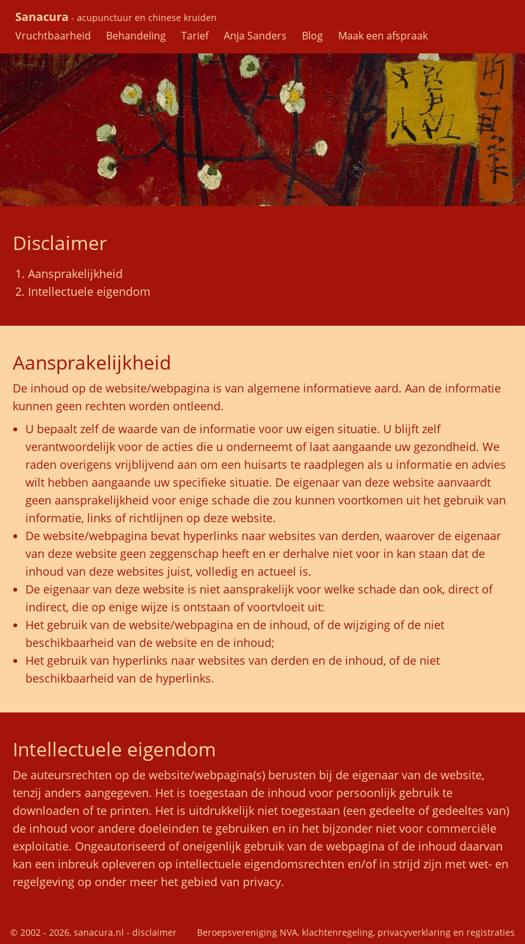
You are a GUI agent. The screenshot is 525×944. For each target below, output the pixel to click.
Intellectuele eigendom (89, 291)
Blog (312, 36)
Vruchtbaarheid (53, 36)
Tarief (194, 36)
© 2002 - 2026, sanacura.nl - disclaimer (93, 932)
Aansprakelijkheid (75, 273)
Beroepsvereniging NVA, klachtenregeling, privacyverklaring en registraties (356, 932)
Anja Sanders (255, 36)
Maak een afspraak (383, 36)
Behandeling (136, 36)
